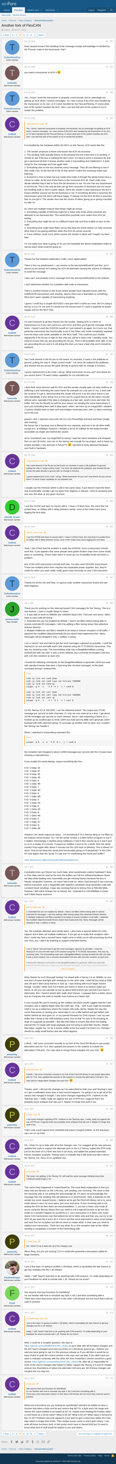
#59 (111, 455)
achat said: (31, 1171)
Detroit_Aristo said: (34, 532)
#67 (111, 1064)
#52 (111, 67)
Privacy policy (90, 1455)
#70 (111, 1166)
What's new (33, 10)
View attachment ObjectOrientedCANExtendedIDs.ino (51, 860)
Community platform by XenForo (58, 1461)
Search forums (19, 15)
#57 (111, 354)
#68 (111, 1109)
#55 (111, 254)
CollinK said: (31, 1114)
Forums (18, 10)
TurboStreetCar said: (35, 124)
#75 (111, 1378)
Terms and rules (75, 1455)
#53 (111, 92)
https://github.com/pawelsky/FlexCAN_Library (55, 1361)
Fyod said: (30, 1384)
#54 (111, 118)
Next (41, 35)
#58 (111, 382)
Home (7, 10)
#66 (111, 1038)
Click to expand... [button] (68, 969)
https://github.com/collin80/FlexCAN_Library (46, 1345)
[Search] (111, 10)
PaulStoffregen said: (35, 1318)
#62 (111, 577)
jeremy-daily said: (34, 907)
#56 (111, 317)
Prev (7, 35)
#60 (111, 501)
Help (100, 1455)
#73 (111, 1287)
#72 (111, 1261)
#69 (111, 1140)
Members (50, 10)
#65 (111, 901)
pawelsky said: (32, 1069)
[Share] (107, 41)
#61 (111, 527)
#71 (111, 1236)
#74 (111, 1313)
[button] (41, 10)
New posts (6, 15)
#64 (111, 867)
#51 (111, 41)
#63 (111, 603)
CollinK (7, 30)
